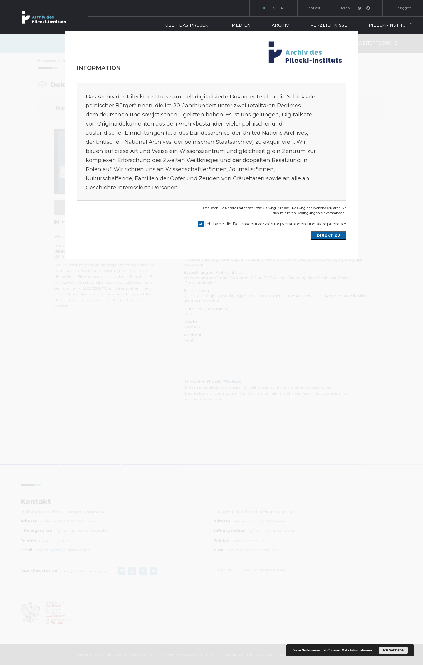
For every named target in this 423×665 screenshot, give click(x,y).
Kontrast (313, 8)
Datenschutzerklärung (256, 207)
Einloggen (403, 8)
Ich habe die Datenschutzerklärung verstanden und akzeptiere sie (275, 224)
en (273, 8)
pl (283, 8)
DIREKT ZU (328, 235)
